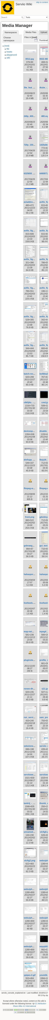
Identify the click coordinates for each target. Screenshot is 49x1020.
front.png (29, 517)
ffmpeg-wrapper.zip (33, 488)
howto (9, 52)
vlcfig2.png (29, 860)
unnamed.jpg (30, 832)
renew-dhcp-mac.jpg (34, 689)
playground (12, 55)
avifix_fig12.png (32, 316)
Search (22, 17)
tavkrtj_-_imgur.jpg (33, 803)
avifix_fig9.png (31, 288)
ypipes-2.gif (30, 975)
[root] (6, 46)
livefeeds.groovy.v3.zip (35, 603)
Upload (44, 32)
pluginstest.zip (31, 660)
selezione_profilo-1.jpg (35, 746)
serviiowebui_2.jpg (33, 775)
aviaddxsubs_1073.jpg (35, 202)
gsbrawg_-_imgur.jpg (34, 546)
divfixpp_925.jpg (32, 460)
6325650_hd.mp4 (32, 173)
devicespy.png (31, 431)
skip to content (42, 2)
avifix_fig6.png (31, 259)
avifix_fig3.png (31, 231)
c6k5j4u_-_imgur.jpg (34, 402)
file (8, 49)
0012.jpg (29, 59)
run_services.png (32, 717)
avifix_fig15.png (32, 345)
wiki (8, 58)
